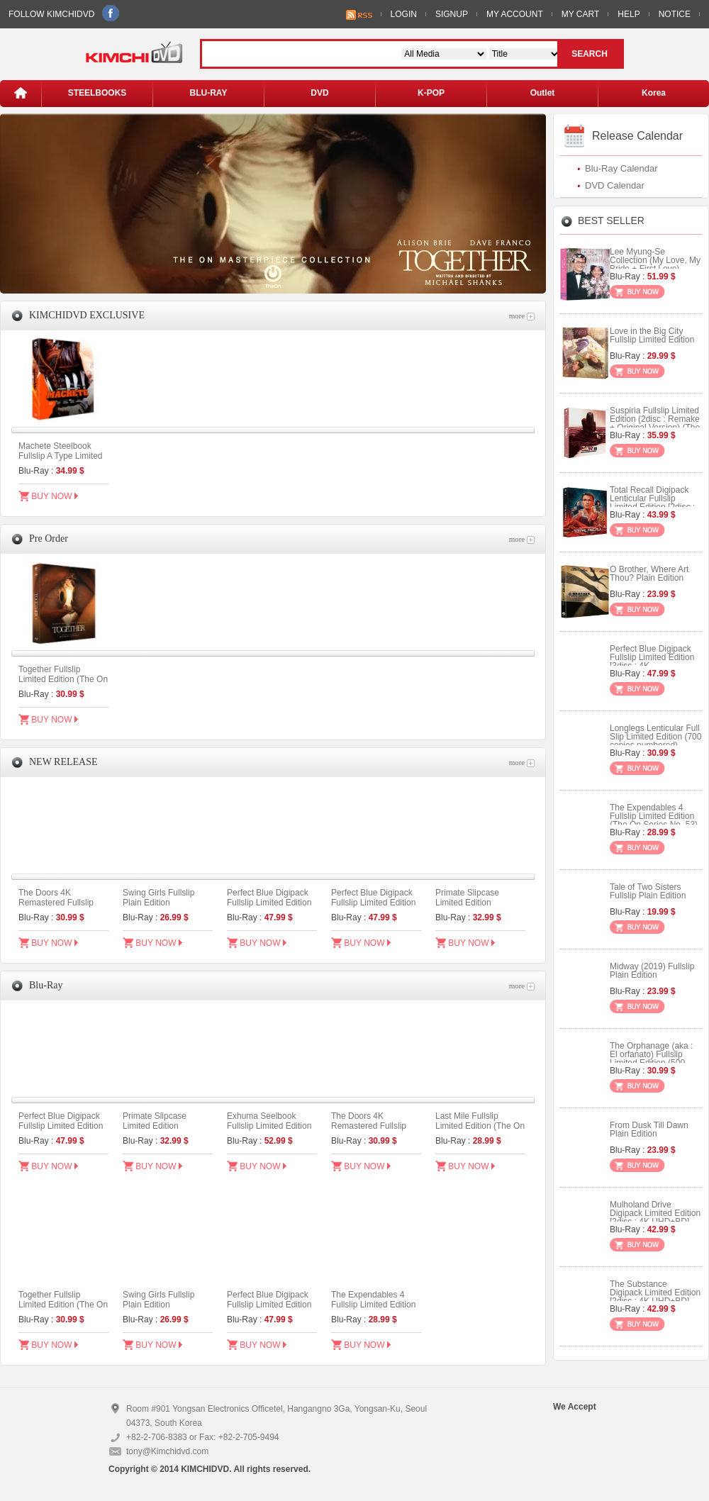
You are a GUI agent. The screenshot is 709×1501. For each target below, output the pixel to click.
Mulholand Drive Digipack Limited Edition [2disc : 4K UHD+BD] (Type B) (655, 1217)
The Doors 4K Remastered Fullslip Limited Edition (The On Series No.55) (63, 907)
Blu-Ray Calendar (621, 168)
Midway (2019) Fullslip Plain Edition (652, 970)
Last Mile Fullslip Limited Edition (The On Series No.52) (480, 1126)
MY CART (581, 14)
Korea (654, 93)
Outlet (542, 93)
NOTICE (675, 14)
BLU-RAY (209, 93)
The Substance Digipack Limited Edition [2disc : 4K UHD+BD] (655, 1292)
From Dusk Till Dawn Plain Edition (649, 1129)
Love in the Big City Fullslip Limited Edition (652, 335)
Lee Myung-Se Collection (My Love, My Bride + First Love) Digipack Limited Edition (655, 264)
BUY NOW (48, 496)
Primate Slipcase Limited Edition (467, 898)
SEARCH (589, 54)
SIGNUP (451, 14)
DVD (319, 93)
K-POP (431, 93)
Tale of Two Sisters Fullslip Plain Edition (648, 891)
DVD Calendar (614, 185)
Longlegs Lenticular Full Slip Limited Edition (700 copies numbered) (655, 736)
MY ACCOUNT (514, 14)
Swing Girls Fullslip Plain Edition (158, 898)
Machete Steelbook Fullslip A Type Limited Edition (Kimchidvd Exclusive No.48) (60, 461)
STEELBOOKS (97, 93)
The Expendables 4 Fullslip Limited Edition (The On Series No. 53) (375, 1304)
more (522, 315)
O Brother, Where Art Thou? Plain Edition (649, 573)
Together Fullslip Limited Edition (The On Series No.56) (63, 679)
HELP (629, 14)
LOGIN (404, 14)
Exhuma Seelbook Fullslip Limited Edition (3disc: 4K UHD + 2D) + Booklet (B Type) (271, 1131)
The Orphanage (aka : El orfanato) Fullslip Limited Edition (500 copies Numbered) (651, 1058)
